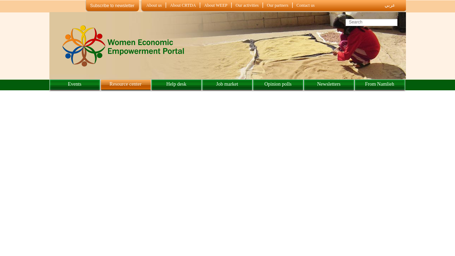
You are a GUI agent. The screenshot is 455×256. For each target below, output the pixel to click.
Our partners (277, 5)
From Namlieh (379, 84)
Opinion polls (278, 84)
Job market (227, 84)
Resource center (125, 84)
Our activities (247, 5)
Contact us (305, 5)
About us (154, 5)
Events (74, 84)
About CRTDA (183, 5)
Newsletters (329, 84)
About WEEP (215, 5)
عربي (390, 5)
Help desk (176, 84)
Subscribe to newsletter (112, 5)
